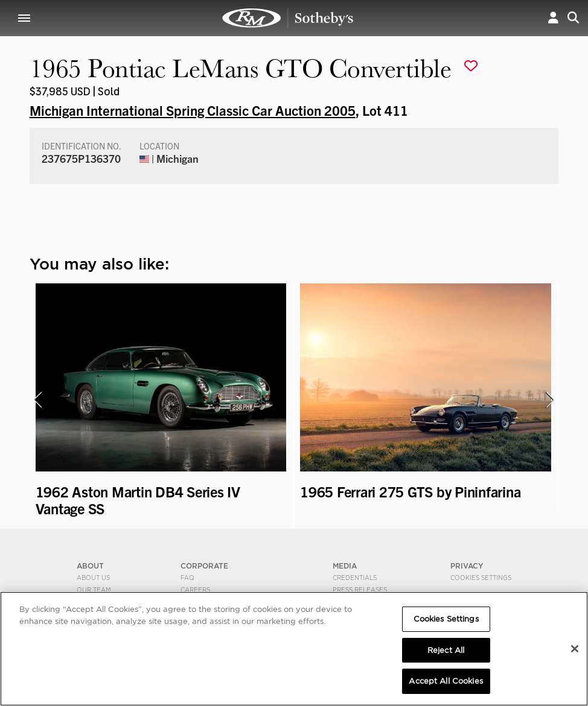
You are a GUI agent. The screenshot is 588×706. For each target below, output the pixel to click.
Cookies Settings (480, 577)
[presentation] (37, 400)
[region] (294, 648)
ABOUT (90, 565)
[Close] (574, 648)
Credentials (355, 577)
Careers (195, 589)
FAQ (187, 577)
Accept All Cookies (445, 681)
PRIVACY (467, 565)
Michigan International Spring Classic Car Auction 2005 (193, 109)
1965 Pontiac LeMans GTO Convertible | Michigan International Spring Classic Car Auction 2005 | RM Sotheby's (288, 18)
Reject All (445, 650)
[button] (553, 18)
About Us (93, 577)
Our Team (94, 589)
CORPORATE (204, 565)
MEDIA (345, 565)
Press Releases (360, 589)
